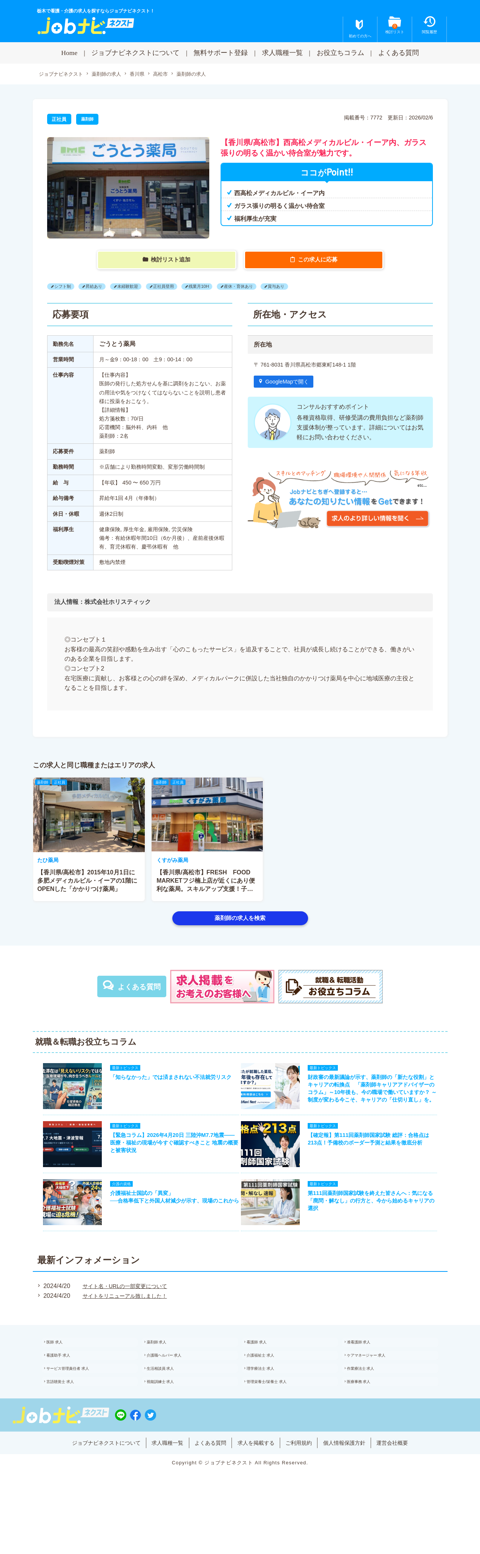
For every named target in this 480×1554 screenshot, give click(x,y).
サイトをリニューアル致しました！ (126, 1320)
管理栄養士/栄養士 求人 (277, 1418)
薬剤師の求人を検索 (240, 919)
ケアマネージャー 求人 (376, 1384)
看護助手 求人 (67, 1384)
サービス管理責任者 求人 (78, 1401)
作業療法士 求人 (369, 1401)
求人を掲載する (258, 1487)
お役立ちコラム (340, 53)
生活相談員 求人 (169, 1401)
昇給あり (101, 287)
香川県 (144, 75)
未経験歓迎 (140, 287)
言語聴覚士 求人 (69, 1418)
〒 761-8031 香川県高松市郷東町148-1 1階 (312, 365)
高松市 (169, 75)
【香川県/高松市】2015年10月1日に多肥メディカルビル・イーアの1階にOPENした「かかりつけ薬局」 (206, 882)
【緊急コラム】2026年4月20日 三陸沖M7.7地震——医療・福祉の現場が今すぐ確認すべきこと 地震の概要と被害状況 (170, 1158)
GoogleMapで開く (291, 383)
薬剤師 (88, 120)
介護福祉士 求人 (269, 1384)
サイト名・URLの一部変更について (126, 1310)
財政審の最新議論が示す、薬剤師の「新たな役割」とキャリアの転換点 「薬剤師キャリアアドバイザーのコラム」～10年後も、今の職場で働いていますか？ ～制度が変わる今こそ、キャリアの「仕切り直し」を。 (377, 1097)
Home (69, 53)
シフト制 (65, 287)
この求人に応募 (318, 260)
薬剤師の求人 (111, 75)
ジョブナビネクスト (62, 75)
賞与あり (311, 287)
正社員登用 (181, 287)
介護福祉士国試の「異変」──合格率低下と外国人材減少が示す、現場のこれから (168, 1222)
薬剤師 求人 (165, 1368)
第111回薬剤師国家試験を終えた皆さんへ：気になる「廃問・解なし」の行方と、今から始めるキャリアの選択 (377, 1222)
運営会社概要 (413, 1487)
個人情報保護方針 (358, 1487)
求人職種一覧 (282, 53)
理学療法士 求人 (269, 1401)
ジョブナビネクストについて (135, 53)
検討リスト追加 (171, 260)
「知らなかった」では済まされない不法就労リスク (167, 1082)
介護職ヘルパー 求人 (174, 1384)
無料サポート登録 (220, 53)
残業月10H (221, 287)
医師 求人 (62, 1368)
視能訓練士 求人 (169, 1418)
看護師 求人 (265, 1368)
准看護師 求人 (367, 1368)
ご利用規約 (307, 1487)
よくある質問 (398, 53)
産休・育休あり (267, 287)
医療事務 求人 (367, 1418)
